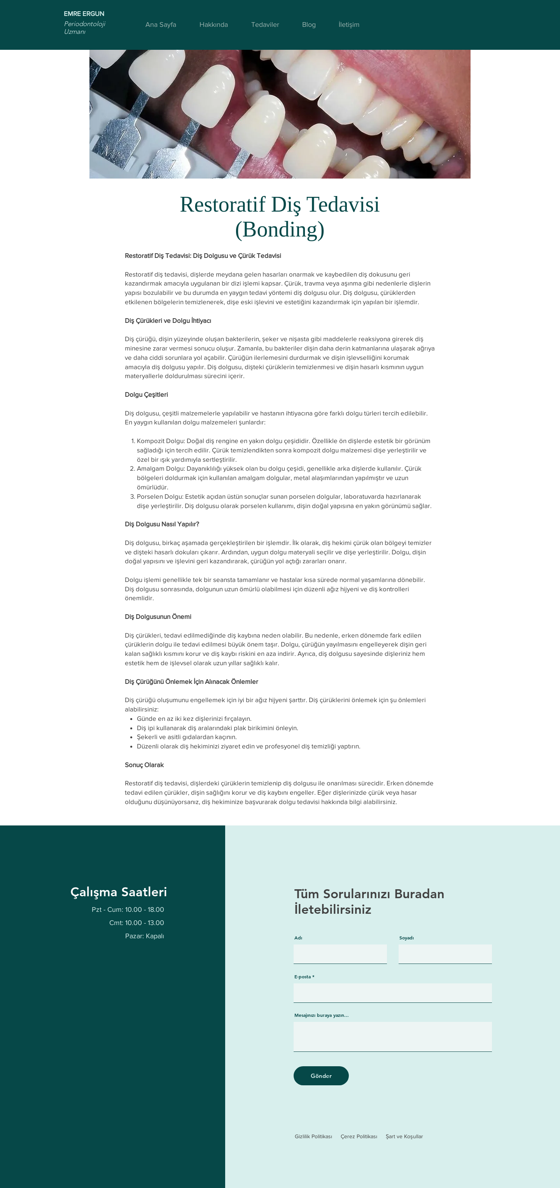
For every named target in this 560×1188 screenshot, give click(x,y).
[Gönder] (321, 1075)
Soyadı (406, 937)
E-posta (302, 976)
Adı (298, 937)
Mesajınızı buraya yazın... (321, 1015)
